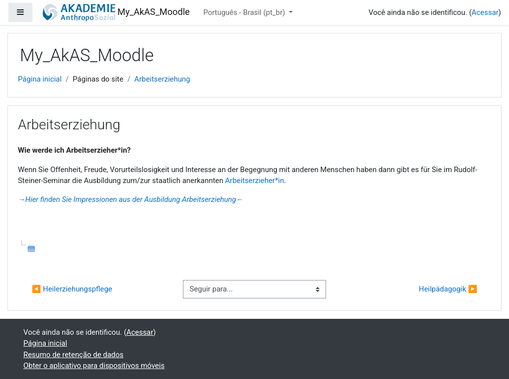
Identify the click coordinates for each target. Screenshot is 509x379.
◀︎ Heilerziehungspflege (72, 288)
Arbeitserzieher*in (254, 180)
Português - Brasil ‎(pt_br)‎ (245, 12)
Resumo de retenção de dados (73, 354)
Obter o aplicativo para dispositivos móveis (94, 365)
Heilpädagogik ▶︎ (448, 288)
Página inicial (40, 79)
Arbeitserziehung (162, 79)
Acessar (485, 12)
